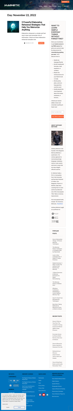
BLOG (60, 6)
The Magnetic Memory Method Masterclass (29, 378)
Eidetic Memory (55, 380)
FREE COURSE (52, 6)
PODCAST (66, 6)
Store (40, 382)
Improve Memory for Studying (58, 388)
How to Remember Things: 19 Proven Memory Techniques (57, 241)
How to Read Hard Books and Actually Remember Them (58, 363)
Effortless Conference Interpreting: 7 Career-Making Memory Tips (56, 291)
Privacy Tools (41, 387)
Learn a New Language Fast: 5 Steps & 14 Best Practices (57, 257)
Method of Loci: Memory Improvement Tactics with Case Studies (57, 354)
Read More (60, 203)
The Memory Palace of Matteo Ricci (57, 283)
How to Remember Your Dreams (27, 406)
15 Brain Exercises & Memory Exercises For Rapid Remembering (57, 275)
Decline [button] (7, 407)
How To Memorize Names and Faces (28, 396)
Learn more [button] (5, 404)
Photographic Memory (57, 385)
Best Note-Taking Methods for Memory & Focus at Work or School (57, 306)
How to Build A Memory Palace (58, 378)
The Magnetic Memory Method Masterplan (29, 382)
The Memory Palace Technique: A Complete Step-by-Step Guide (57, 249)
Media (40, 380)
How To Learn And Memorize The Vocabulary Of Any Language (28, 387)
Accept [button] (19, 407)
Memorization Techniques (57, 391)
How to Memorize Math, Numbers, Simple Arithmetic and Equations (28, 401)
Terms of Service (42, 390)
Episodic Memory (56, 383)
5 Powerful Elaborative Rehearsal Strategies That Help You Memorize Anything (33, 26)
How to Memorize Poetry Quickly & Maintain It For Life (57, 345)
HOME (40, 6)
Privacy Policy (42, 385)
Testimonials (41, 377)
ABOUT (45, 6)
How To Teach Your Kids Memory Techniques (58, 299)
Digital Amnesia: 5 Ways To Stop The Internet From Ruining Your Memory (57, 266)
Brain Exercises (55, 396)
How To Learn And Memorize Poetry (28, 392)
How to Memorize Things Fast (58, 393)
